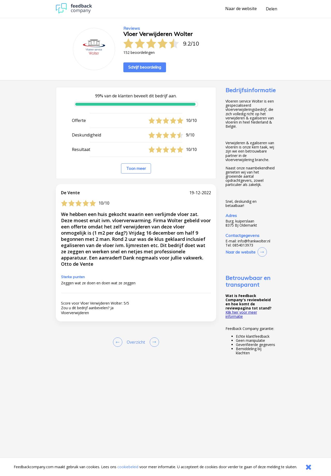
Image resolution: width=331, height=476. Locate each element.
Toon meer (136, 168)
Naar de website (241, 8)
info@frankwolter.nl (254, 241)
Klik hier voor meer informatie (241, 314)
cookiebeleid (127, 466)
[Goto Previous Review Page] (118, 342)
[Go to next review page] (153, 342)
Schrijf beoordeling (144, 67)
